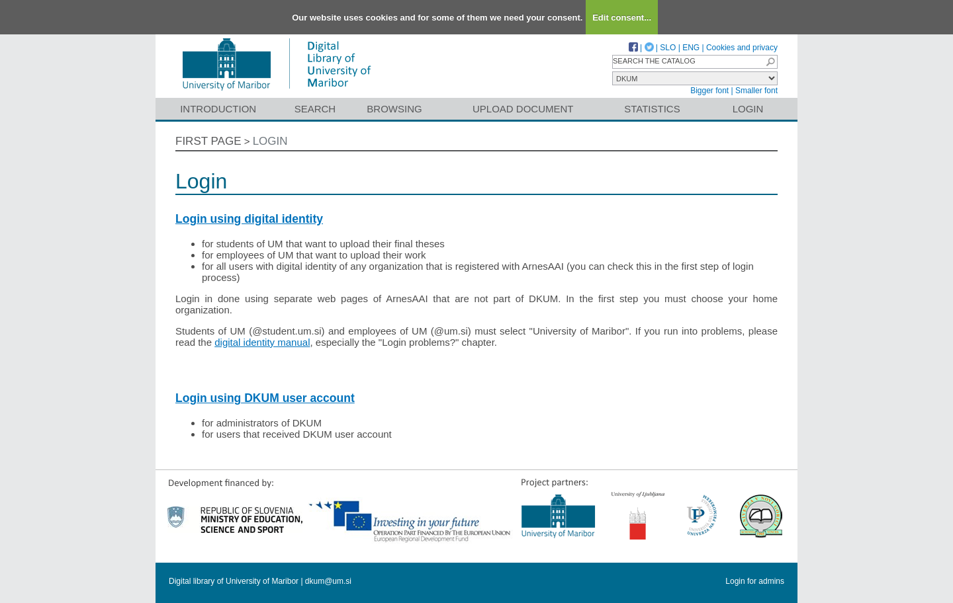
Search (315, 108)
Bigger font (709, 90)
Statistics (652, 108)
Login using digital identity (249, 218)
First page (208, 141)
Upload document (523, 108)
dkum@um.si (328, 581)
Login (748, 108)
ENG (691, 47)
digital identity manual (262, 342)
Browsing (394, 108)
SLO (668, 47)
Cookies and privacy (742, 47)
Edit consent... (621, 17)
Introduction (218, 108)
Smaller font (756, 90)
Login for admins (754, 581)
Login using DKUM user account (265, 398)
